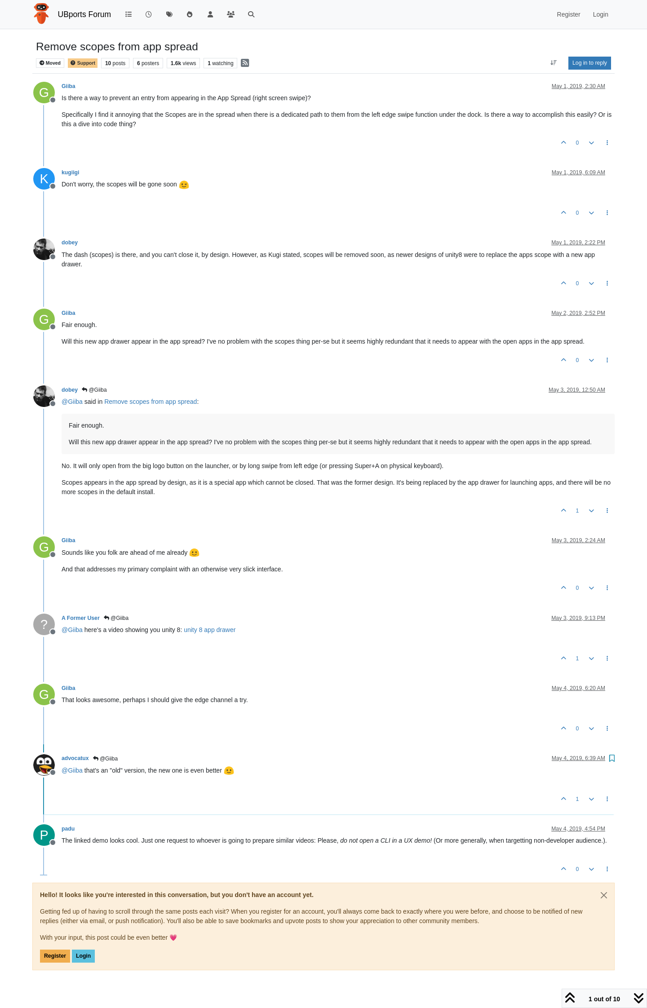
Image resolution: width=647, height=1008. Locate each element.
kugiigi (70, 172)
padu (68, 829)
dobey (70, 242)
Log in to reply (589, 63)
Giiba (68, 86)
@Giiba (94, 390)
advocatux (75, 758)
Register (55, 956)
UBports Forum (84, 14)
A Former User (81, 618)
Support (82, 63)
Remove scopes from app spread (150, 401)
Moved (50, 63)
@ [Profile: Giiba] (72, 401)
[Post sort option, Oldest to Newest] (553, 63)
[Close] (604, 895)
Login (83, 956)
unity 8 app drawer (209, 629)
